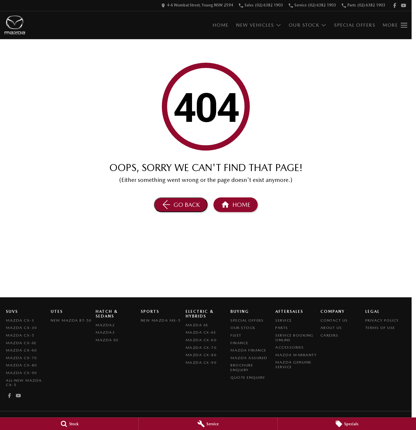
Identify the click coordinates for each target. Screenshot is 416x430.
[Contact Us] (197, 5)
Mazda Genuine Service (293, 364)
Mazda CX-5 (20, 335)
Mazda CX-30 (21, 327)
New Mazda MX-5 (161, 320)
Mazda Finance (248, 350)
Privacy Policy (382, 320)
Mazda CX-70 (21, 358)
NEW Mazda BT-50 (71, 320)
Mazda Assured (249, 358)
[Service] (208, 424)
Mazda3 (105, 332)
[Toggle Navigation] (395, 25)
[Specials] (347, 424)
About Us (331, 327)
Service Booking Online (294, 337)
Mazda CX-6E (21, 343)
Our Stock (243, 327)
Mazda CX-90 (21, 373)
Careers (329, 335)
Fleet (236, 335)
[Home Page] (14, 25)
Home (221, 25)
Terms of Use (380, 327)
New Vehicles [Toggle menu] (258, 25)
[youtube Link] (403, 5)
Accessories (289, 347)
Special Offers (354, 25)
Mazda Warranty (296, 355)
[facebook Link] (394, 5)
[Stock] (69, 424)
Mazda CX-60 (21, 350)
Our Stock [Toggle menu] (308, 25)
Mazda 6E (107, 340)
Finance (239, 343)
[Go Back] (181, 204)
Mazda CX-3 (20, 320)
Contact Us (334, 320)
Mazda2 (105, 325)
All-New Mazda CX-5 (24, 382)
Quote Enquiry (247, 377)
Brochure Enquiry (241, 367)
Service (283, 320)
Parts (281, 327)
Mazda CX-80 (21, 365)
